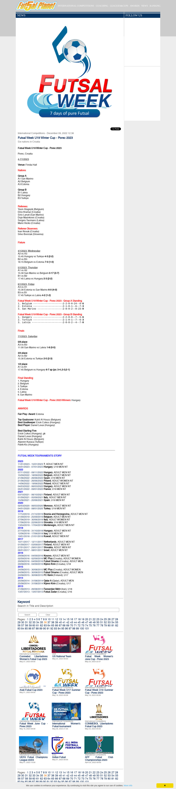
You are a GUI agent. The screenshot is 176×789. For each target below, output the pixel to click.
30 (22, 622)
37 (48, 622)
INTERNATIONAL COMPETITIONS (76, 6)
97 (70, 628)
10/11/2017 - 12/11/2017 (30, 541)
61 (37, 625)
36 (45, 622)
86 (29, 628)
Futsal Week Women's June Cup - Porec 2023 (99, 658)
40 (60, 622)
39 (56, 622)
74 (86, 625)
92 (51, 628)
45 (79, 622)
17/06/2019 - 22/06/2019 (30, 522)
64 (48, 625)
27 (112, 619)
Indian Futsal (59, 757)
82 (116, 625)
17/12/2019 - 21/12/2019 (30, 514)
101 (87, 628)
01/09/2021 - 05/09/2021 (30, 497)
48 (90, 622)
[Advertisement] (142, 93)
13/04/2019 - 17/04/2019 (30, 525)
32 (30, 622)
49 (94, 622)
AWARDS (134, 6)
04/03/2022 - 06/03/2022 (30, 486)
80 (109, 625)
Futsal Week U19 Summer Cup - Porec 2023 (99, 691)
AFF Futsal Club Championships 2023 (99, 758)
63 (45, 625)
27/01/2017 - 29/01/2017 (30, 547)
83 (19, 628)
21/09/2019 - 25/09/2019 (30, 516)
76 (94, 625)
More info (128, 785)
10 (49, 619)
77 (97, 625)
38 (52, 622)
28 (116, 619)
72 (79, 625)
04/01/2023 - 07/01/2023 (30, 466)
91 (48, 628)
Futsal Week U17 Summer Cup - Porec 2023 (66, 691)
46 (82, 622)
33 (33, 622)
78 (101, 625)
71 (75, 625)
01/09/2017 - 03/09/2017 (30, 544)
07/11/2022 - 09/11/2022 (30, 472)
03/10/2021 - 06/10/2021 (30, 494)
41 (64, 622)
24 (101, 619)
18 (79, 619)
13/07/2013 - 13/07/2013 (30, 591)
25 (105, 619)
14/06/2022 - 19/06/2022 (30, 483)
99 (77, 628)
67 (60, 625)
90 (44, 628)
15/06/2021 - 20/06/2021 (30, 500)
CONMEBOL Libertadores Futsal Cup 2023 (99, 725)
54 (112, 622)
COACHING (102, 6)
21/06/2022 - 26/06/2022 (30, 478)
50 (97, 622)
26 (109, 619)
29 (19, 622)
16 (71, 619)
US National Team (61, 656)
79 (105, 625)
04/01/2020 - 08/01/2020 (30, 508)
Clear (48, 615)
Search (27, 615)
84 (22, 628)
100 (82, 628)
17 (75, 619)
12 (56, 619)
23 (97, 619)
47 (86, 622)
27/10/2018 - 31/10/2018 (30, 530)
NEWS (144, 6)
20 (86, 619)
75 (90, 625)
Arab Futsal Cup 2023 (31, 690)
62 (41, 625)
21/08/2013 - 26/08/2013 (30, 589)
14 (64, 619)
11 (52, 619)
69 (67, 625)
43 (71, 622)
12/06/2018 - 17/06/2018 (30, 533)
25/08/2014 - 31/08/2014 (30, 580)
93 (55, 628)
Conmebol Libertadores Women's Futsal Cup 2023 (34, 658)
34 (37, 622)
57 (22, 625)
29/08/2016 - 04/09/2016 (30, 555)
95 (62, 628)
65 (52, 625)
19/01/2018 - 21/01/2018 (30, 536)
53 (109, 622)
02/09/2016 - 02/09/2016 (30, 558)
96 (66, 628)
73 (82, 625)
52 (105, 622)
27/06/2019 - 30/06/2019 (30, 519)
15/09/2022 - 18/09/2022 (30, 475)
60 (33, 625)
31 (26, 622)
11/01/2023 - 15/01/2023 (30, 464)
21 (90, 619)
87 (33, 628)
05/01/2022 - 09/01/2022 (30, 489)
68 (64, 625)
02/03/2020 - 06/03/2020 (30, 505)
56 (19, 625)
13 (60, 619)
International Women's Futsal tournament (66, 725)
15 (67, 619)
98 (73, 628)
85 (26, 628)
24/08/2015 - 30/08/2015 (30, 569)
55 (116, 622)
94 (59, 628)
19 (82, 619)
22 (94, 619)
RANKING (155, 6)
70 (71, 625)
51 (101, 622)
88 (37, 628)
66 (56, 625)
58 (26, 625)
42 (67, 622)
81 (112, 625)
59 (30, 625)
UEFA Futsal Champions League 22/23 (34, 758)
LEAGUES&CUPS (119, 6)
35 (41, 622)
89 (40, 628)
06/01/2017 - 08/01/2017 (30, 550)
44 (75, 622)
